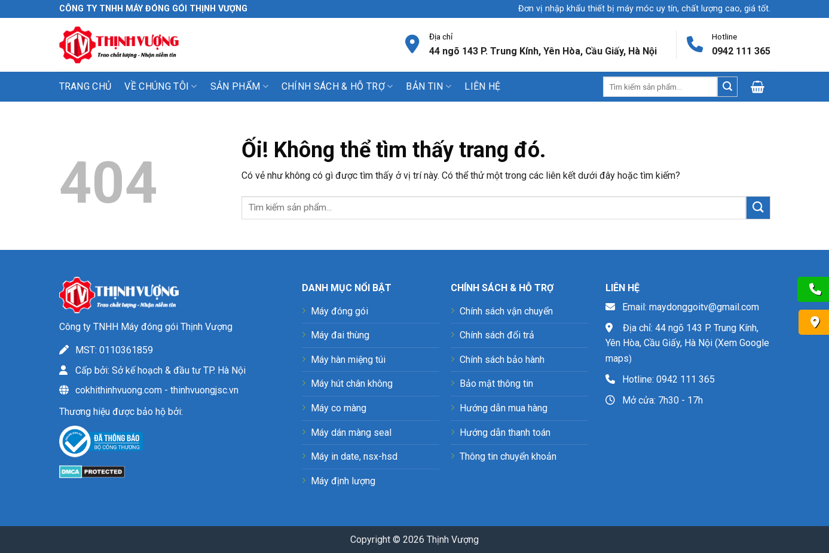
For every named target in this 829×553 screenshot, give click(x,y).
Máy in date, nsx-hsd (354, 456)
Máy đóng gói (339, 311)
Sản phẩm (239, 87)
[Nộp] (727, 87)
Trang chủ (85, 86)
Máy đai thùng (340, 335)
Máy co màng (338, 408)
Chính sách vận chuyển (506, 311)
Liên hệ (482, 86)
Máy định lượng (343, 481)
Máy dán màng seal (351, 432)
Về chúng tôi (160, 87)
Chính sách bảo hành (502, 359)
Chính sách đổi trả (497, 335)
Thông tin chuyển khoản (508, 456)
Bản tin (428, 87)
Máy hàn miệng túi (348, 359)
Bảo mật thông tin (496, 383)
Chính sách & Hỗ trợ (337, 87)
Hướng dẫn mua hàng (503, 408)
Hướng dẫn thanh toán (505, 432)
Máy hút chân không (352, 383)
